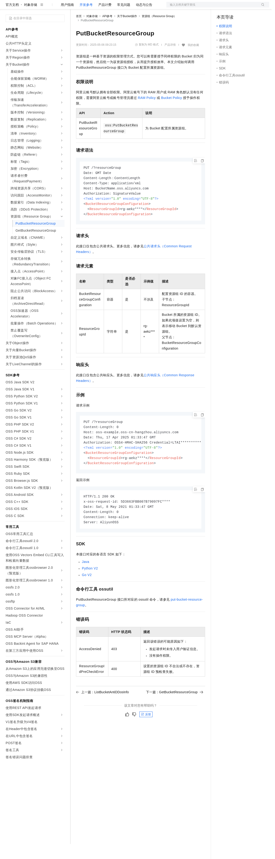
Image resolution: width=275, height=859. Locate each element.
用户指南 (67, 20)
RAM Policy (147, 113)
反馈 (146, 735)
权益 (90, 7)
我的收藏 (193, 60)
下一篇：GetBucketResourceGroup (174, 713)
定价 (101, 7)
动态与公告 (144, 20)
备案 (222, 7)
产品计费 (104, 20)
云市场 (114, 7)
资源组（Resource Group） (159, 31)
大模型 (48, 7)
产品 (61, 7)
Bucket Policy (171, 113)
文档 (212, 7)
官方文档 (12, 20)
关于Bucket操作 (127, 31)
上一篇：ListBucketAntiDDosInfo (102, 713)
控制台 (233, 7)
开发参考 (86, 20)
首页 (79, 31)
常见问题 (123, 20)
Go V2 (87, 596)
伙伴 (127, 7)
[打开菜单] (7, 7)
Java (85, 582)
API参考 (107, 31)
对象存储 (30, 20)
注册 (244, 7)
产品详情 (170, 59)
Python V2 (90, 589)
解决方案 (75, 7)
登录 (261, 7)
